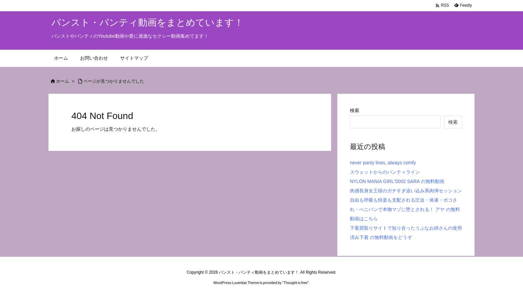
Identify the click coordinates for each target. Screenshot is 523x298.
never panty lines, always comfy (383, 162)
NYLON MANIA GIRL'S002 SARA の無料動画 (397, 181)
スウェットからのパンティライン (385, 172)
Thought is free (295, 283)
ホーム (62, 81)
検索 (354, 110)
